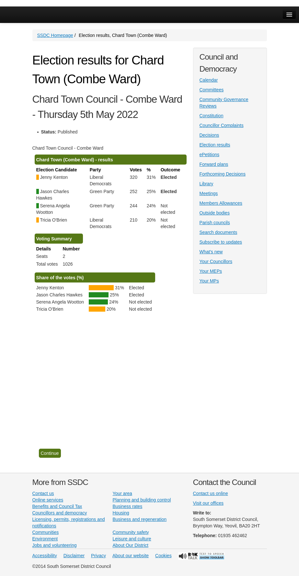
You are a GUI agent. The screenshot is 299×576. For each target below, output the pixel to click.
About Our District (130, 545)
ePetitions (209, 154)
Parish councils (215, 222)
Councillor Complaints (222, 125)
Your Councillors (216, 261)
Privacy (98, 555)
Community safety (131, 532)
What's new (211, 251)
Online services (47, 499)
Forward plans (214, 164)
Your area (122, 493)
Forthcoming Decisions (223, 174)
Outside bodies (215, 212)
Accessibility (44, 555)
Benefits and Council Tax (57, 506)
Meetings (209, 193)
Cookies (163, 555)
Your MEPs (211, 271)
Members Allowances (221, 203)
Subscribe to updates (221, 242)
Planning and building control (142, 499)
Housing (121, 512)
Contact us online (210, 493)
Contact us (43, 493)
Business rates (128, 506)
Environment (45, 538)
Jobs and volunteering (54, 545)
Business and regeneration (140, 519)
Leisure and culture (132, 538)
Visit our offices (208, 503)
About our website (130, 555)
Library (206, 183)
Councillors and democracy (59, 512)
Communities (45, 532)
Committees (212, 89)
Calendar (209, 80)
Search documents (218, 232)
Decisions (209, 135)
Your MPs (209, 280)
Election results (215, 144)
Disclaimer (74, 555)
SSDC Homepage (55, 35)
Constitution (212, 115)
